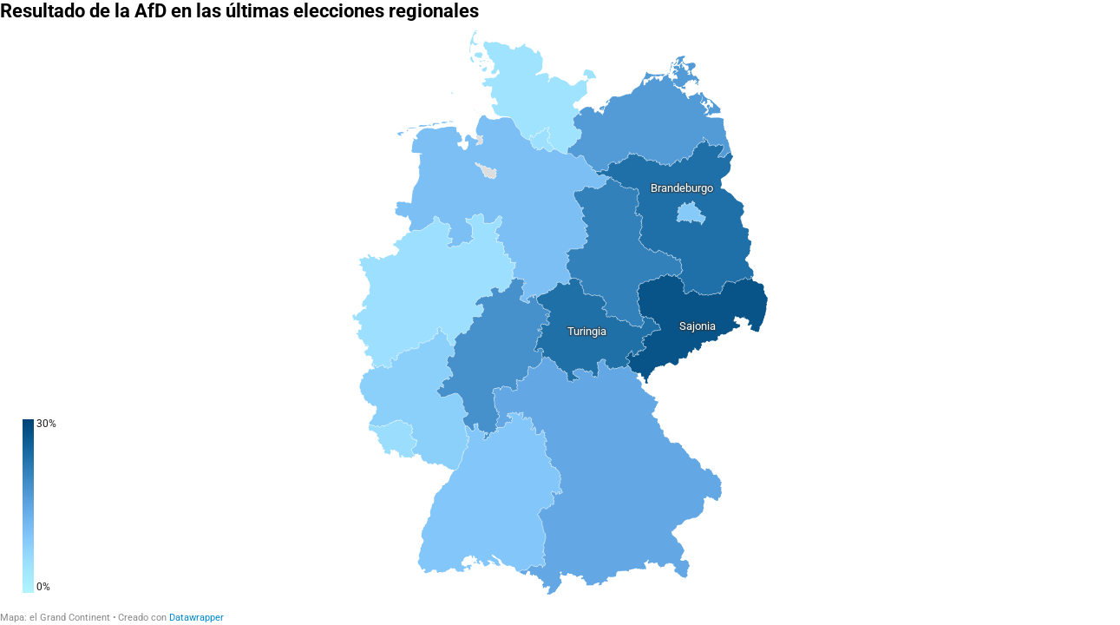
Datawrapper (196, 617)
